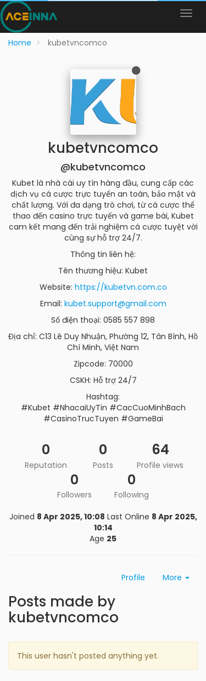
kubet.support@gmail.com (115, 303)
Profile (133, 577)
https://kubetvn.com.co (121, 287)
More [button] (176, 577)
